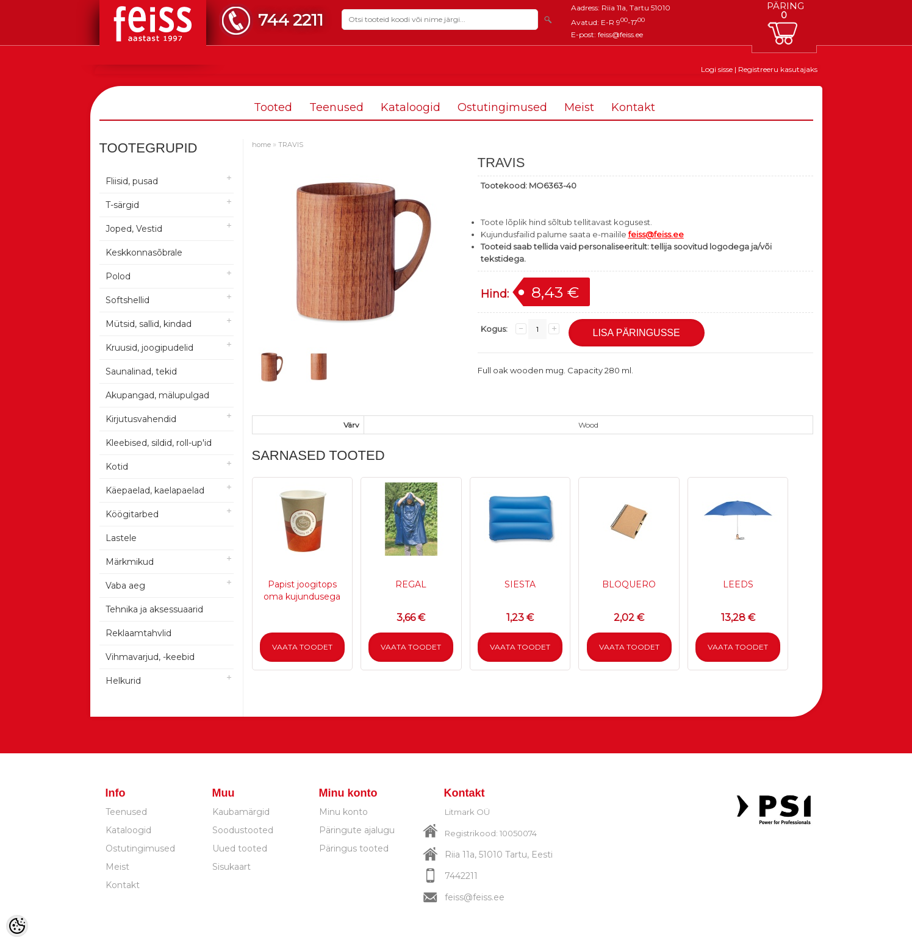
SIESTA (520, 584)
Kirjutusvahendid (141, 419)
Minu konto (343, 811)
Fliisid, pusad (132, 181)
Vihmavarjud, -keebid (150, 656)
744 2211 (290, 20)
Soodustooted (242, 830)
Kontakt (633, 107)
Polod (118, 276)
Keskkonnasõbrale (144, 252)
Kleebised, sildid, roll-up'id (159, 442)
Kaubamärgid (241, 811)
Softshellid (127, 300)
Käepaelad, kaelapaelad (155, 490)
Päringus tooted (354, 848)
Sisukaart (231, 866)
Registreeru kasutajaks (777, 69)
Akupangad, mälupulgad (157, 395)
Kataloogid (410, 107)
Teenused (336, 107)
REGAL (410, 584)
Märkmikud (130, 561)
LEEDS (738, 584)
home (261, 144)
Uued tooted (239, 848)
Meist (579, 107)
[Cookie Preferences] (17, 926)
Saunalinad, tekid (141, 371)
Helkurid (123, 680)
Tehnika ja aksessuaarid (154, 609)
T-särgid (122, 204)
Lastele (121, 537)
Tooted (273, 107)
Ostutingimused (502, 107)
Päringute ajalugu (357, 830)
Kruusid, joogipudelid (149, 347)
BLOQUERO (629, 584)
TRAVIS (290, 144)
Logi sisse (717, 69)
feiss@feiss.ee (620, 34)
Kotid (117, 466)
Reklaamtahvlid (138, 633)
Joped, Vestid (134, 228)
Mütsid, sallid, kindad (149, 323)
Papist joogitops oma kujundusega (302, 590)
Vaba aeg (125, 585)
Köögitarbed (132, 514)
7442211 (461, 875)
